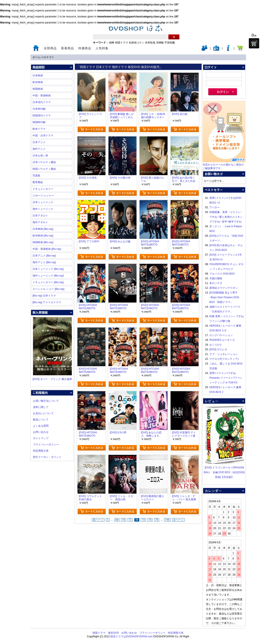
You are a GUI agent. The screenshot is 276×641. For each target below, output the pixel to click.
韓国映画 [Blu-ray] (43, 242)
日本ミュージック (43, 202)
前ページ (98, 519)
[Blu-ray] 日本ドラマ (44, 295)
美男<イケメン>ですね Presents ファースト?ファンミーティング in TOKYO (225, 378)
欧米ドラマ (39, 128)
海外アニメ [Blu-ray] (44, 262)
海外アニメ (39, 148)
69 (117, 519)
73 (143, 519)
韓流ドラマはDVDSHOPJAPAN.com (131, 636)
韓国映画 (38, 88)
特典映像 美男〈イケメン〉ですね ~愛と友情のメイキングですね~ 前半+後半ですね (226, 217)
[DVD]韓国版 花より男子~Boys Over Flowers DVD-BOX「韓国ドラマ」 (224, 297)
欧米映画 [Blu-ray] (43, 235)
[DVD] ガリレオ (218, 349)
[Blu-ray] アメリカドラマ (47, 302)
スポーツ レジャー (43, 195)
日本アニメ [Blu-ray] (44, 255)
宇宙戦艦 (170, 42)
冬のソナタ (215, 283)
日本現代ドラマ (42, 102)
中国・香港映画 (42, 95)
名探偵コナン (136, 42)
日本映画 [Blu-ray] (43, 228)
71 (130, 519)
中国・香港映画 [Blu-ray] (47, 248)
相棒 (111, 42)
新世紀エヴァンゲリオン (223, 287)
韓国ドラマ (121, 42)
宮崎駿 (160, 42)
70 (123, 519)
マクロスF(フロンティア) (223, 358)
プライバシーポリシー (46, 444)
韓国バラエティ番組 (44, 168)
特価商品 (84, 48)
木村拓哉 (150, 42)
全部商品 (50, 48)
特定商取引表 (41, 450)
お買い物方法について (46, 400)
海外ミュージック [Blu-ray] (48, 275)
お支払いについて (43, 413)
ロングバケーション (221, 335)
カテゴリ (49, 57)
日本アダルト (40, 215)
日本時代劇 (39, 108)
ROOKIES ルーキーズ (222, 339)
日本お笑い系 (40, 155)
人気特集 (102, 48)
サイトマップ (41, 438)
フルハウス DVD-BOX (222, 273)
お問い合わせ (41, 432)
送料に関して (41, 407)
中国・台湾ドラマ (43, 135)
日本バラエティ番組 (44, 162)
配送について (41, 419)
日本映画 (38, 75)
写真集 (36, 175)
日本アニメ (39, 142)
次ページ (178, 519)
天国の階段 (215, 278)
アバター (214, 207)
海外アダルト (40, 222)
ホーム (36, 57)
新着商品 (67, 48)
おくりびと (215, 344)
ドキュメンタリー (43, 188)
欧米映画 (38, 82)
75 (156, 519)
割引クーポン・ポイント (47, 457)
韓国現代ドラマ (42, 115)
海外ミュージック (43, 208)
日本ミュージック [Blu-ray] (48, 268)
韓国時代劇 (39, 122)
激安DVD (113, 632)
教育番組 (38, 182)
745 (167, 519)
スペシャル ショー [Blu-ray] (48, 288)
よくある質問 (41, 425)
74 (150, 519)
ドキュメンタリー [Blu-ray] (48, 282)
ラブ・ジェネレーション (223, 354)
